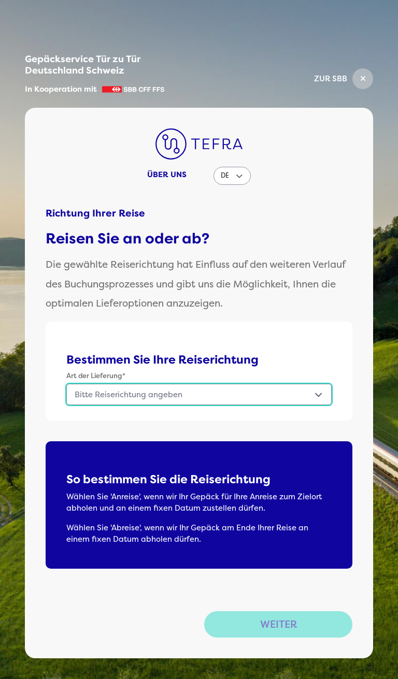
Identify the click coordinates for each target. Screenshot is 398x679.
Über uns (167, 174)
